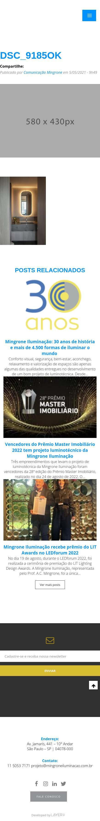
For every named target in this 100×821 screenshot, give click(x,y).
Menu (92, 15)
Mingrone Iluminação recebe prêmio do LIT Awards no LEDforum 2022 (50, 550)
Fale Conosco (48, 796)
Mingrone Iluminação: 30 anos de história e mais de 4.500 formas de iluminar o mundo (50, 347)
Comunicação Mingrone (43, 72)
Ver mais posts (50, 585)
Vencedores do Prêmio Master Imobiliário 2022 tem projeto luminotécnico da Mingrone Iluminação (50, 450)
